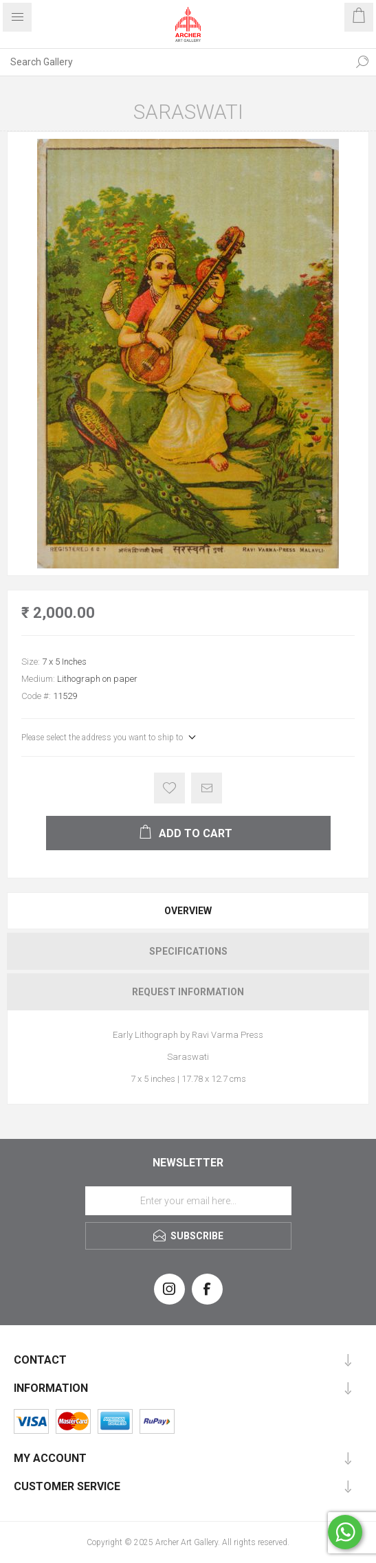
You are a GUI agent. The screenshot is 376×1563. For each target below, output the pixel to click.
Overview (188, 910)
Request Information (188, 991)
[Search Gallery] (174, 62)
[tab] (188, 910)
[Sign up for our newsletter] (188, 1200)
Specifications (188, 951)
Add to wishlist (169, 788)
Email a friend (206, 788)
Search (362, 62)
